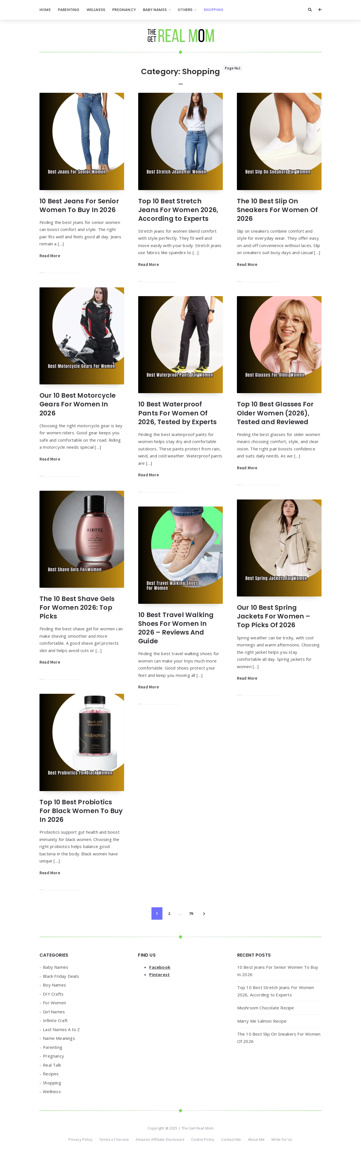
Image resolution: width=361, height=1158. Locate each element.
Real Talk (52, 1065)
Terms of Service (114, 1139)
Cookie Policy (203, 1139)
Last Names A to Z (61, 1029)
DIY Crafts (53, 994)
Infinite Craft (55, 1020)
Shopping (214, 9)
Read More (49, 255)
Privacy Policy (81, 1139)
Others (185, 9)
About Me (256, 1139)
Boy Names (54, 985)
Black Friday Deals (61, 976)
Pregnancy (124, 9)
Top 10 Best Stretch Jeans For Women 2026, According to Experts (178, 210)
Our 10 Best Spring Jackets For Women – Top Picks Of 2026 (274, 616)
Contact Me (231, 1139)
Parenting (69, 9)
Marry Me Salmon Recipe (262, 1021)
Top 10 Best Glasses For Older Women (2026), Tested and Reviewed (275, 413)
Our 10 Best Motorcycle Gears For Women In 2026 (77, 404)
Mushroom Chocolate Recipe (265, 1008)
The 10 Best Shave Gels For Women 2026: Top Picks (77, 607)
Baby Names (155, 9)
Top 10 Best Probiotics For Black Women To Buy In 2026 (81, 811)
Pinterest (159, 974)
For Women (54, 1002)
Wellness (96, 9)
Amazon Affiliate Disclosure (160, 1139)
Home (45, 9)
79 (191, 913)
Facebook (159, 967)
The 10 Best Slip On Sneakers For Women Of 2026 (277, 210)
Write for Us (281, 1139)
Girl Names (54, 1011)
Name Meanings (59, 1038)
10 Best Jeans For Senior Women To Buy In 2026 (79, 205)
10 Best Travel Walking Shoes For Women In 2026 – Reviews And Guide (175, 628)
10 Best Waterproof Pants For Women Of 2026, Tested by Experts (177, 413)
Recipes (51, 1073)
